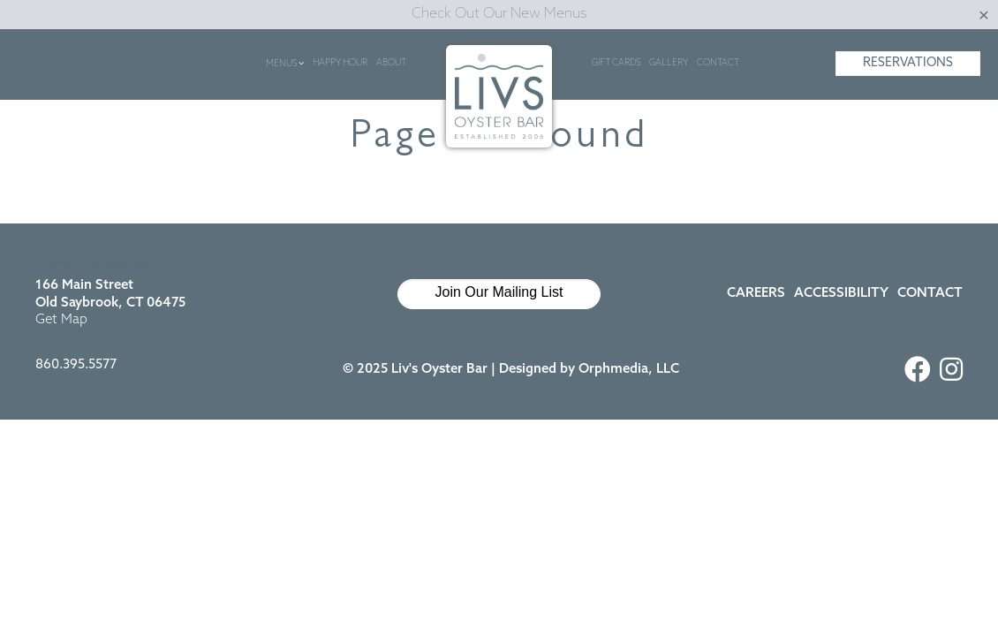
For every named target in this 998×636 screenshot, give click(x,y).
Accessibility (841, 293)
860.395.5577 (76, 365)
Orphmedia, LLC (628, 369)
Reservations (908, 63)
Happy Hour (340, 63)
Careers (756, 293)
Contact (718, 63)
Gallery (668, 63)
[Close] (984, 14)
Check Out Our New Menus (499, 14)
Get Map (61, 320)
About (391, 63)
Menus (285, 63)
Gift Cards (616, 63)
